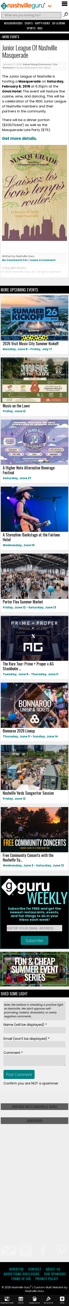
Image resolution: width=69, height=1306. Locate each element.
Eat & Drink (58, 23)
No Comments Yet (15, 260)
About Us (53, 1269)
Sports (31, 28)
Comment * (13, 1052)
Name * (25, 1024)
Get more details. (19, 138)
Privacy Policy (46, 1278)
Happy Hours (42, 23)
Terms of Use (21, 1278)
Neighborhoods (13, 23)
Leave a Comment (43, 260)
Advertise (16, 1269)
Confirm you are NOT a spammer (30, 1083)
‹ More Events (10, 36)
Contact (34, 1269)
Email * (26, 1038)
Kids (40, 28)
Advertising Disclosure (37, 64)
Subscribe (35, 1120)
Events (29, 23)
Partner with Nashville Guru (34, 1106)
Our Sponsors (55, 1273)
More (62, 1300)
